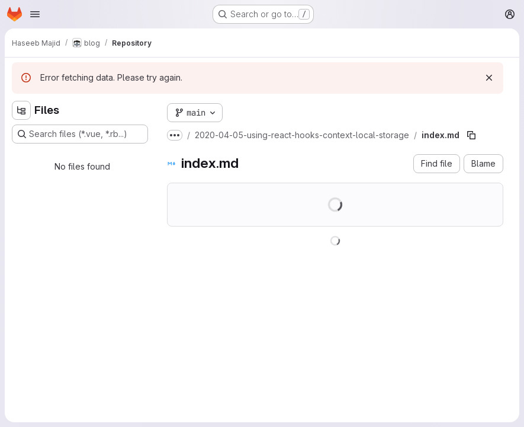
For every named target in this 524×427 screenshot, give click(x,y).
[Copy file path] (471, 135)
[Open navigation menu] (34, 14)
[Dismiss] (489, 78)
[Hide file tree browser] (21, 110)
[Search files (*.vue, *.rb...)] (80, 134)
